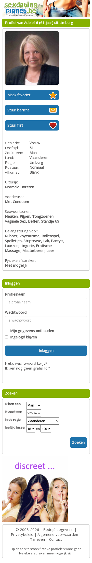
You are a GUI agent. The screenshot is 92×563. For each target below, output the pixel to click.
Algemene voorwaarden (58, 534)
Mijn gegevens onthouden (31, 330)
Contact (55, 539)
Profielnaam (15, 294)
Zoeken (78, 442)
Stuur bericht (18, 110)
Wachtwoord (15, 312)
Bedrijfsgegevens (58, 529)
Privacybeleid (22, 534)
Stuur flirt (15, 125)
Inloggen (46, 350)
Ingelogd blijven (22, 337)
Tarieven (37, 539)
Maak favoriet (18, 94)
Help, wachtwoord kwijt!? (26, 363)
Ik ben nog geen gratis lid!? (27, 368)
